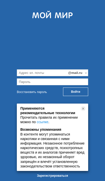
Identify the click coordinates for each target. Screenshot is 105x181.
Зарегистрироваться (52, 175)
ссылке (42, 122)
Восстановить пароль (32, 92)
